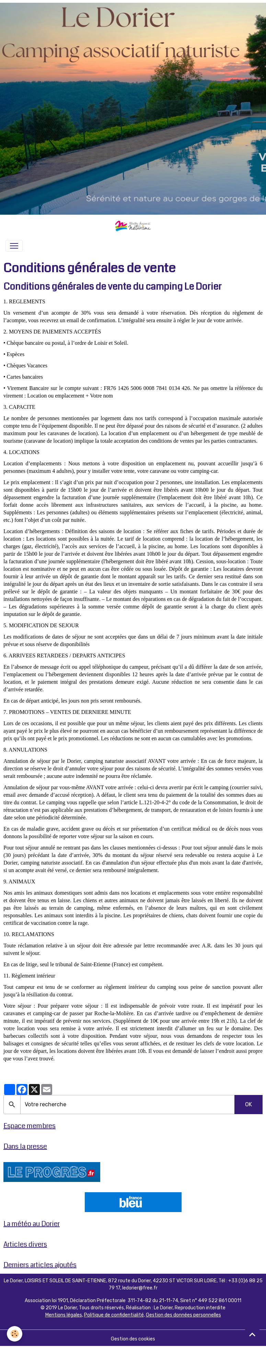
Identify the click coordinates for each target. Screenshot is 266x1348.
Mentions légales (63, 1315)
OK (248, 1104)
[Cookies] (14, 1333)
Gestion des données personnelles (183, 1315)
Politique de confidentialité (114, 1315)
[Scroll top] (252, 1334)
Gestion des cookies (133, 1339)
